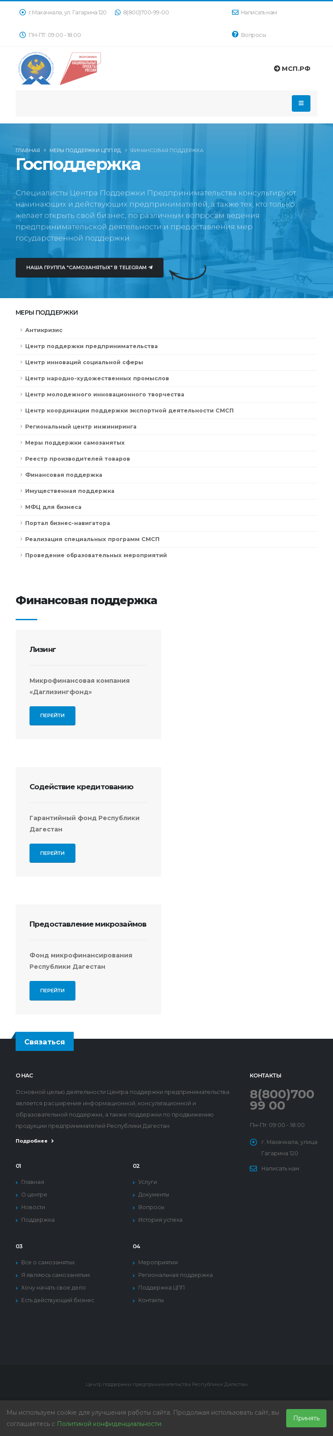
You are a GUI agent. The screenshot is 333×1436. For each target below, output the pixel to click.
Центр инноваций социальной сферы (84, 362)
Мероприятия (158, 1262)
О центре (34, 1194)
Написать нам (254, 12)
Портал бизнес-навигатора (67, 523)
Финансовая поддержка (63, 475)
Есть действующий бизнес (58, 1300)
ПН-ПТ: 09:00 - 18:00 (50, 35)
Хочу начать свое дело (54, 1287)
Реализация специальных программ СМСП (92, 539)
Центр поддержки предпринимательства (91, 346)
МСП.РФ (292, 69)
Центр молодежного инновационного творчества (104, 394)
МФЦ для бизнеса (53, 507)
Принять (306, 1418)
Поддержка (38, 1220)
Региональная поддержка (176, 1275)
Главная (28, 152)
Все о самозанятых (49, 1262)
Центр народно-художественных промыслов (97, 378)
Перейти (52, 718)
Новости (33, 1207)
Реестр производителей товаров (77, 458)
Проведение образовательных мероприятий (96, 555)
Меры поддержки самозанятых (75, 442)
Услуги (148, 1182)
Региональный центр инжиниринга (81, 426)
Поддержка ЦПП (162, 1287)
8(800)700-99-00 (142, 12)
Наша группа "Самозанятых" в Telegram (89, 275)
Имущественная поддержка (69, 491)
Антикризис (43, 330)
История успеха (161, 1220)
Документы (154, 1194)
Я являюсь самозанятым (56, 1275)
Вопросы (249, 34)
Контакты (151, 1300)
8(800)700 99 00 (283, 1099)
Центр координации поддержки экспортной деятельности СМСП (129, 410)
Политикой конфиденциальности (109, 1424)
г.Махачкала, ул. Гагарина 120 (63, 12)
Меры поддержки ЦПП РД (85, 152)
